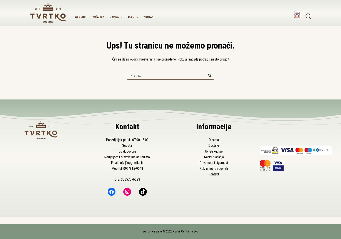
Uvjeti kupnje (214, 151)
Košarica (98, 17)
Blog (134, 17)
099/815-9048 (133, 169)
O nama (117, 17)
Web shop (81, 17)
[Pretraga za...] (166, 75)
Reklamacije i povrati (214, 169)
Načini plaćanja (214, 157)
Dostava (213, 145)
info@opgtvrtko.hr (132, 163)
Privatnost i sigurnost (213, 163)
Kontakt (149, 17)
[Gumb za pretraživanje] (209, 75)
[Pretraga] (308, 16)
